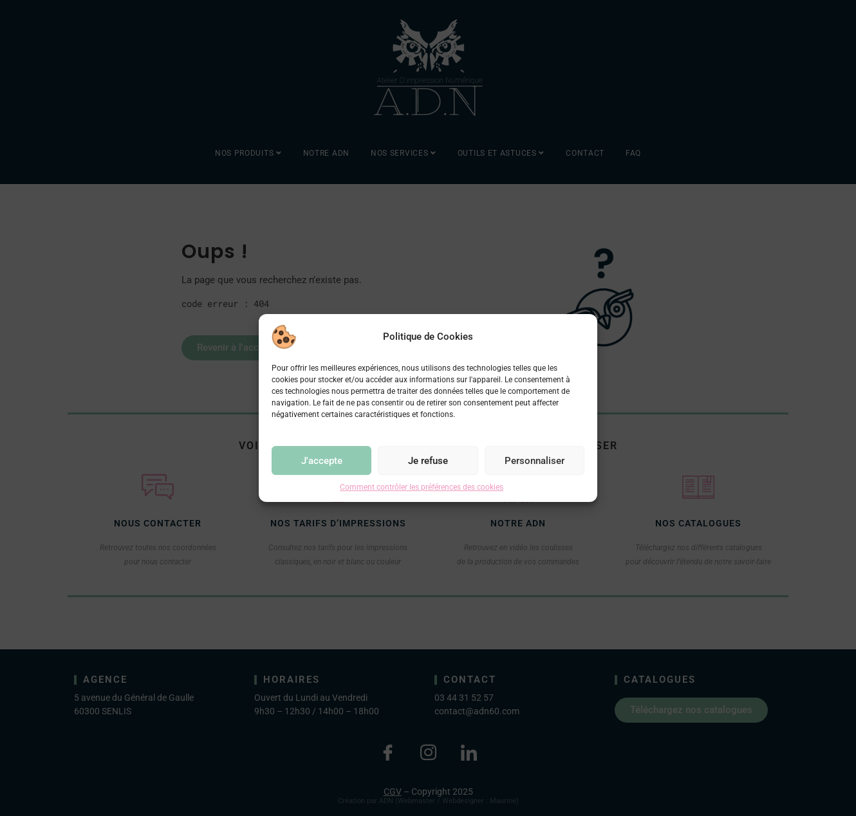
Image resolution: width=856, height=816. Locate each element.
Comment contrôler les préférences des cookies (421, 487)
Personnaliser (534, 461)
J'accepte (321, 461)
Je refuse (428, 461)
